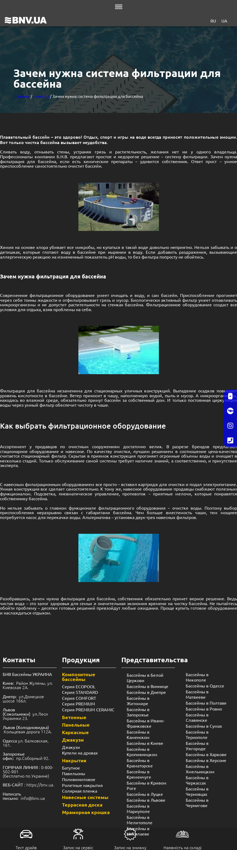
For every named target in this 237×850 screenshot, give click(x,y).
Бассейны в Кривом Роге (146, 785)
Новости (41, 96)
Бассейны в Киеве (145, 743)
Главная (22, 96)
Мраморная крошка (86, 812)
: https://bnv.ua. (28, 785)
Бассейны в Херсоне (206, 760)
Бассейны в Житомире (138, 700)
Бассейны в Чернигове (197, 802)
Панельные (76, 725)
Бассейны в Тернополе (197, 734)
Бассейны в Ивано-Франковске (146, 723)
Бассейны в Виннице (147, 686)
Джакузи (73, 740)
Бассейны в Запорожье (138, 712)
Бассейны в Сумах (204, 725)
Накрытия (74, 760)
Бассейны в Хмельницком (200, 768)
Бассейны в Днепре (146, 692)
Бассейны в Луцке (145, 794)
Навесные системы (85, 797)
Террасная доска (82, 804)
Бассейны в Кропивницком (142, 751)
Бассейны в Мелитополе (139, 819)
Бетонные (74, 717)
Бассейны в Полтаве (206, 702)
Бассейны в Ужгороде (197, 745)
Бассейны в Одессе (205, 685)
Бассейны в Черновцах (197, 791)
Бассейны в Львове (146, 800)
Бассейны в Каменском (138, 734)
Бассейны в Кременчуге (139, 774)
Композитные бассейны (78, 676)
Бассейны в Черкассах (197, 780)
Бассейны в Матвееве (197, 694)
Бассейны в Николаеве (138, 831)
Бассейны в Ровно (204, 708)
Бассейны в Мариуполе (138, 808)
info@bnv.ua (33, 798)
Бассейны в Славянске (197, 717)
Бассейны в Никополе (197, 677)
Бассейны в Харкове (206, 754)
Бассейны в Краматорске (140, 762)
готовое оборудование (214, 607)
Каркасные (75, 732)
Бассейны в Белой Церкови (145, 677)
